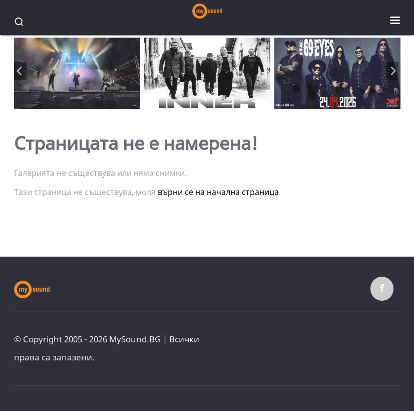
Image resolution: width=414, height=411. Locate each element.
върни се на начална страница (218, 191)
